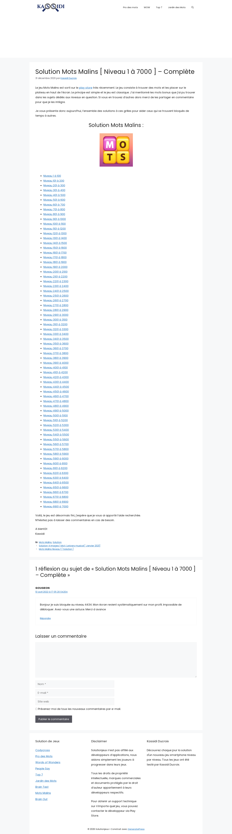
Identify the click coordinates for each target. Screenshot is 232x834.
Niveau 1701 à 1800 (55, 257)
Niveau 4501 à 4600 (56, 391)
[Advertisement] (116, 37)
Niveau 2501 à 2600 (56, 296)
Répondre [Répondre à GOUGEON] (45, 618)
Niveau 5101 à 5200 (55, 420)
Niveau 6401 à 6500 (56, 482)
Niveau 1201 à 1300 (55, 233)
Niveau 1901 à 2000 (55, 267)
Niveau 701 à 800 (54, 209)
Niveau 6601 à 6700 (55, 492)
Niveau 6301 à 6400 (56, 478)
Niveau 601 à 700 (54, 205)
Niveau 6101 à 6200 (55, 468)
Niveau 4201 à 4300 (56, 377)
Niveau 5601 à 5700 (56, 444)
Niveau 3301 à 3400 (56, 334)
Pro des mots (130, 7)
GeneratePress (136, 829)
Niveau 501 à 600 (54, 200)
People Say (42, 768)
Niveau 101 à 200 (53, 181)
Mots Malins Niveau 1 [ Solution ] (56, 549)
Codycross (42, 750)
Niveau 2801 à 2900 (55, 310)
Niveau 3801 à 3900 (55, 358)
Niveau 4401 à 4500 (56, 387)
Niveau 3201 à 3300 (55, 329)
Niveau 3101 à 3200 (55, 324)
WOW (147, 7)
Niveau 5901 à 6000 (56, 458)
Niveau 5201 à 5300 (56, 425)
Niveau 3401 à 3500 (56, 339)
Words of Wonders (47, 762)
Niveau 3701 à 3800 (55, 353)
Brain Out (41, 799)
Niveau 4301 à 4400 (56, 382)
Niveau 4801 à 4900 (56, 406)
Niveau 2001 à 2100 (55, 272)
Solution (57, 542)
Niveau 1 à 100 (52, 176)
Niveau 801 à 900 (54, 214)
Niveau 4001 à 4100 (55, 367)
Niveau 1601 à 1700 (55, 252)
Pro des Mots (44, 756)
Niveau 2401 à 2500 (56, 291)
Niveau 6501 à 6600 (56, 487)
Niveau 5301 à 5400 (56, 430)
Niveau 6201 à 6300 (55, 473)
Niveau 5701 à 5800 (56, 449)
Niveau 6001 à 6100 (55, 463)
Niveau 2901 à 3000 (55, 315)
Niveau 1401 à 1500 (55, 243)
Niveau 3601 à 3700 (55, 348)
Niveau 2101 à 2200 (55, 276)
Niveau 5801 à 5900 (56, 454)
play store (85, 88)
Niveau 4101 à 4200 (55, 372)
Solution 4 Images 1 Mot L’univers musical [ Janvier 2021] (69, 545)
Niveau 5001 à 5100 (55, 415)
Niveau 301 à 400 (54, 190)
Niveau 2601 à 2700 (55, 300)
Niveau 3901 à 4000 (56, 363)
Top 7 (159, 7)
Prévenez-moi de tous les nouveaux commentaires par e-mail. (79, 709)
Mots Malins (45, 542)
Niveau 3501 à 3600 (56, 343)
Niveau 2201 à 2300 (55, 281)
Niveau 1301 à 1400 (55, 238)
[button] (192, 7)
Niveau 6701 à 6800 (55, 497)
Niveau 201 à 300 (54, 185)
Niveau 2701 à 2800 (55, 305)
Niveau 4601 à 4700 (56, 396)
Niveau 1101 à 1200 (54, 229)
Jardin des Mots (177, 7)
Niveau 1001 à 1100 (54, 224)
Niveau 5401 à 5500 (56, 434)
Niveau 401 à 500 (54, 195)
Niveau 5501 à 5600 (56, 439)
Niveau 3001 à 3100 (55, 319)
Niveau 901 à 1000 (54, 219)
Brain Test (42, 787)
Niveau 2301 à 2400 (56, 286)
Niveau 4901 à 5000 (56, 410)
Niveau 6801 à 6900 (55, 502)
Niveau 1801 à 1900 (55, 262)
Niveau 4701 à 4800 (56, 401)
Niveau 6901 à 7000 (55, 506)
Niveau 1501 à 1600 (55, 248)
